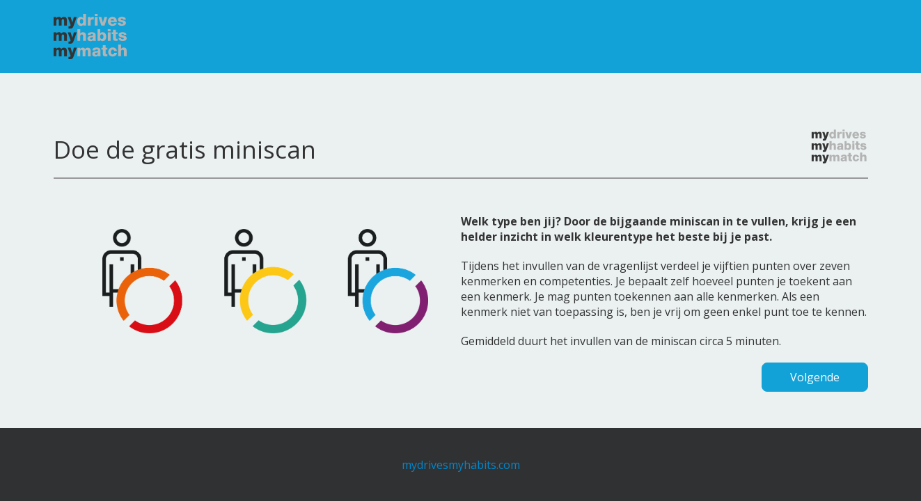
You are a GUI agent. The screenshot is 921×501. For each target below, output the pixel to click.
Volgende (815, 377)
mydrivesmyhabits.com (461, 465)
